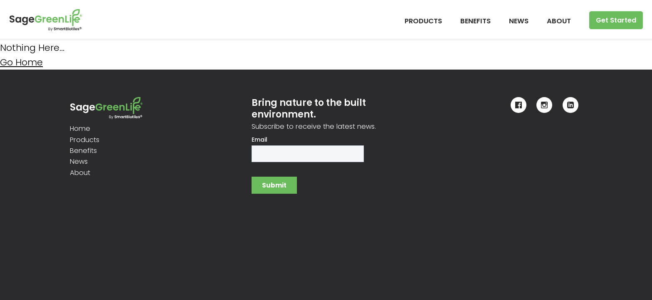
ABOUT (559, 21)
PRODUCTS (423, 21)
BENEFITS (475, 21)
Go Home (21, 62)
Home (80, 128)
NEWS (519, 21)
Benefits (83, 150)
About (80, 173)
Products (84, 140)
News (79, 161)
